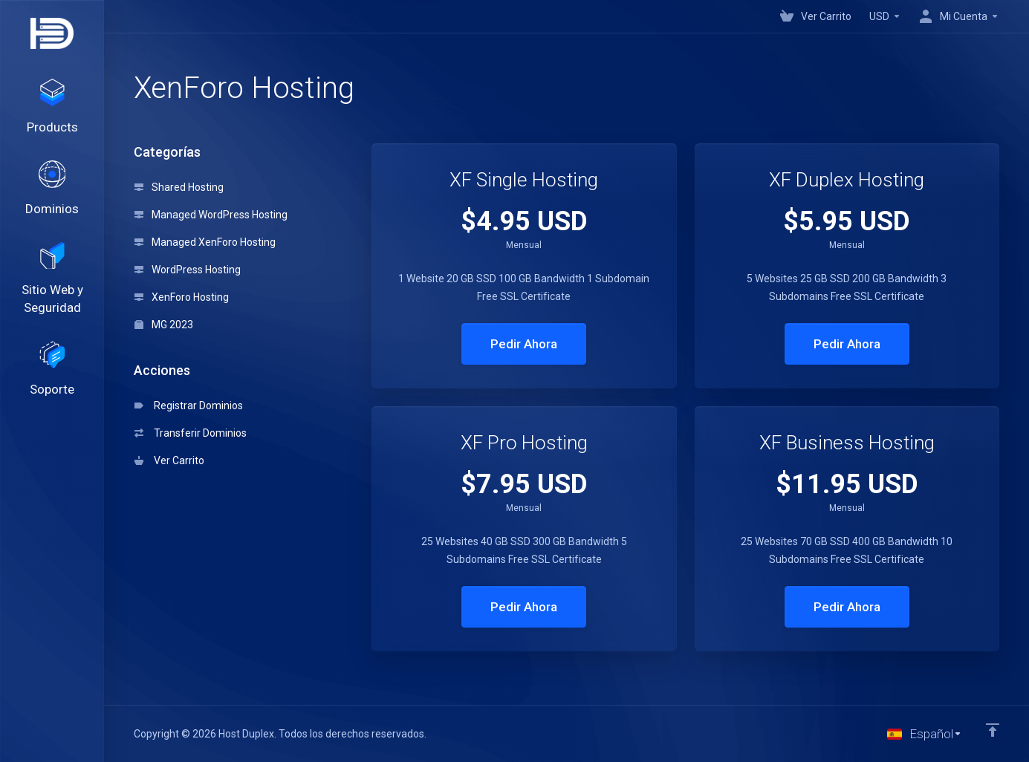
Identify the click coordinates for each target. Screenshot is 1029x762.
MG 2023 (163, 324)
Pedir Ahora (523, 343)
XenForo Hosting (181, 297)
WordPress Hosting (187, 270)
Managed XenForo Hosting (205, 242)
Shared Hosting (179, 187)
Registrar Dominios (188, 405)
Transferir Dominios (190, 433)
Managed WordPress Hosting (211, 215)
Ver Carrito (169, 460)
